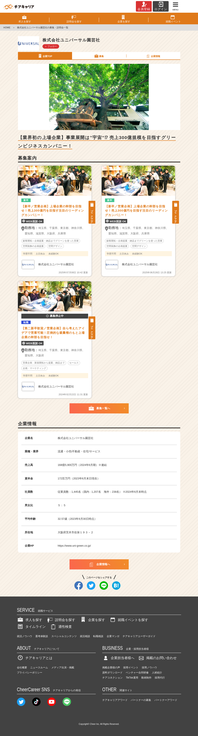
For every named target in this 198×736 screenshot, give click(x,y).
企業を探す (92, 620)
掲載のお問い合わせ (157, 658)
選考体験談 (41, 636)
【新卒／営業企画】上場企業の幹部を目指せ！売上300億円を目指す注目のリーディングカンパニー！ (52, 211)
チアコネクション (112, 677)
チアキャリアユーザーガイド (139, 636)
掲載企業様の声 (111, 667)
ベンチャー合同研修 (137, 672)
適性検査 (61, 626)
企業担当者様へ (118, 658)
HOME (6, 27)
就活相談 (85, 636)
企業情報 (153, 56)
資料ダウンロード (112, 672)
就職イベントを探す (128, 620)
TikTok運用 (132, 677)
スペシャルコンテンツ (64, 636)
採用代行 (160, 677)
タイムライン (31, 626)
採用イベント (130, 667)
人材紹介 (157, 672)
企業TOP (44, 56)
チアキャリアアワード (115, 700)
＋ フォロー (51, 46)
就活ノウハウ (24, 636)
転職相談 (98, 636)
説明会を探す (60, 620)
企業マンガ (113, 636)
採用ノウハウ (149, 667)
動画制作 (146, 677)
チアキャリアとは (34, 658)
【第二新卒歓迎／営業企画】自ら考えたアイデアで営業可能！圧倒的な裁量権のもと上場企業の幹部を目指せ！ (53, 333)
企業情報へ (99, 564)
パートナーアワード (165, 700)
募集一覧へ (99, 408)
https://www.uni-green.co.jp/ (74, 545)
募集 (99, 56)
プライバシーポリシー (29, 672)
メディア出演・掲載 (62, 667)
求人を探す (29, 620)
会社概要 (22, 667)
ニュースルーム (39, 667)
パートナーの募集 (141, 700)
